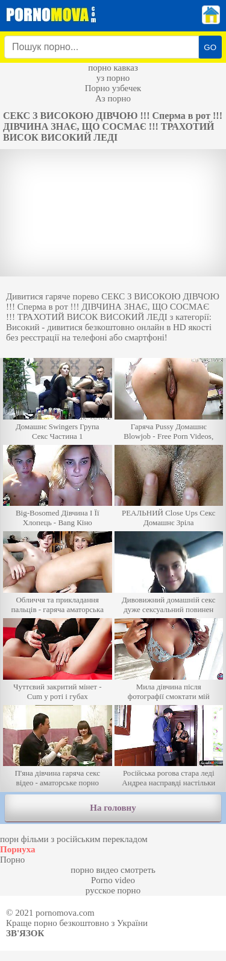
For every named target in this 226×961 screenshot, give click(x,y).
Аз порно (113, 98)
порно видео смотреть (113, 870)
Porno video (113, 880)
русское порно (113, 890)
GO (210, 47)
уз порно (113, 78)
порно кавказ (113, 67)
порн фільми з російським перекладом (74, 839)
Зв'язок (25, 933)
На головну (113, 808)
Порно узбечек (113, 88)
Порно (12, 859)
